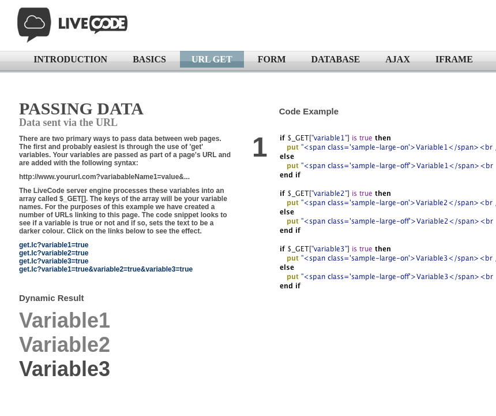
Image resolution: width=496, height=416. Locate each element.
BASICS (149, 59)
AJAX (397, 59)
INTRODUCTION (70, 59)
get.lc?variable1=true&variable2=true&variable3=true (106, 269)
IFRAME (454, 59)
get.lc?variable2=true (53, 253)
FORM (272, 59)
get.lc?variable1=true (53, 245)
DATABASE (335, 59)
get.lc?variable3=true (53, 261)
